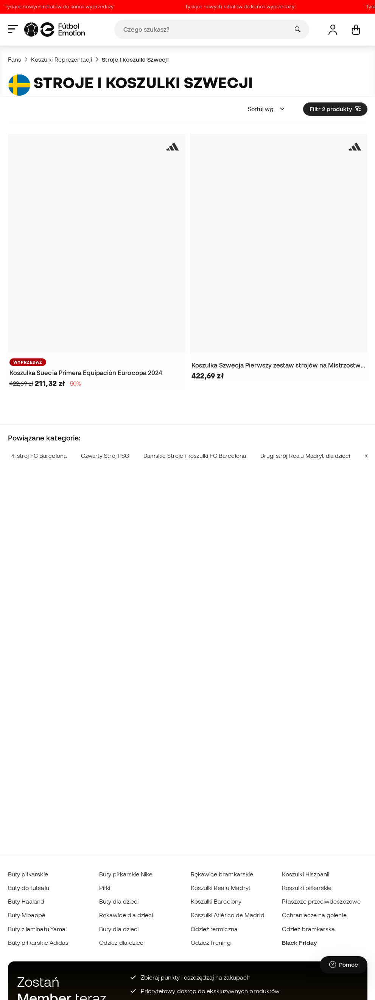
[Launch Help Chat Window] (343, 965)
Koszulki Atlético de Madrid (228, 915)
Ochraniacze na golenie (314, 915)
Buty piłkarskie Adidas (38, 942)
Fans (14, 59)
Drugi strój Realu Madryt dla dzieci (305, 456)
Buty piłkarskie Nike (126, 874)
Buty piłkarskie (28, 874)
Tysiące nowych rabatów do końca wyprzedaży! (62, 6)
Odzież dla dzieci (122, 942)
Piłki (104, 887)
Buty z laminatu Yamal (37, 929)
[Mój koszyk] (355, 30)
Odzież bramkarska (308, 929)
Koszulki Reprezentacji (61, 59)
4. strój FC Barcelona (39, 456)
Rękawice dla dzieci (126, 915)
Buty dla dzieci (118, 901)
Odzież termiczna (214, 929)
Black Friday (299, 942)
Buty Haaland (26, 901)
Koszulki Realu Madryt (221, 887)
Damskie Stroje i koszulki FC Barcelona (194, 456)
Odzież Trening (211, 942)
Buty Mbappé (27, 915)
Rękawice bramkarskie (222, 874)
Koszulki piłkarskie (306, 887)
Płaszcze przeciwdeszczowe (321, 901)
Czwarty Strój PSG (105, 456)
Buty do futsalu (28, 887)
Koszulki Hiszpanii (305, 874)
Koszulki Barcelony (216, 901)
